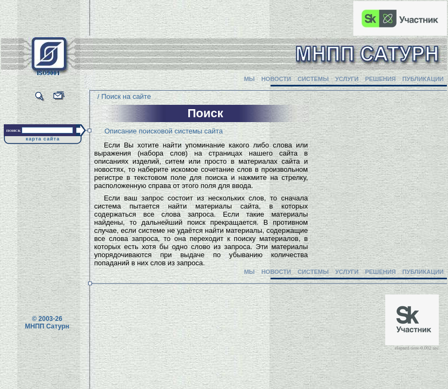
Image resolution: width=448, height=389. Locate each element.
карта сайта (43, 139)
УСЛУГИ (346, 79)
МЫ (249, 79)
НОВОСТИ (276, 79)
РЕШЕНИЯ (380, 79)
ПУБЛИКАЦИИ (423, 79)
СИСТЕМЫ (313, 79)
